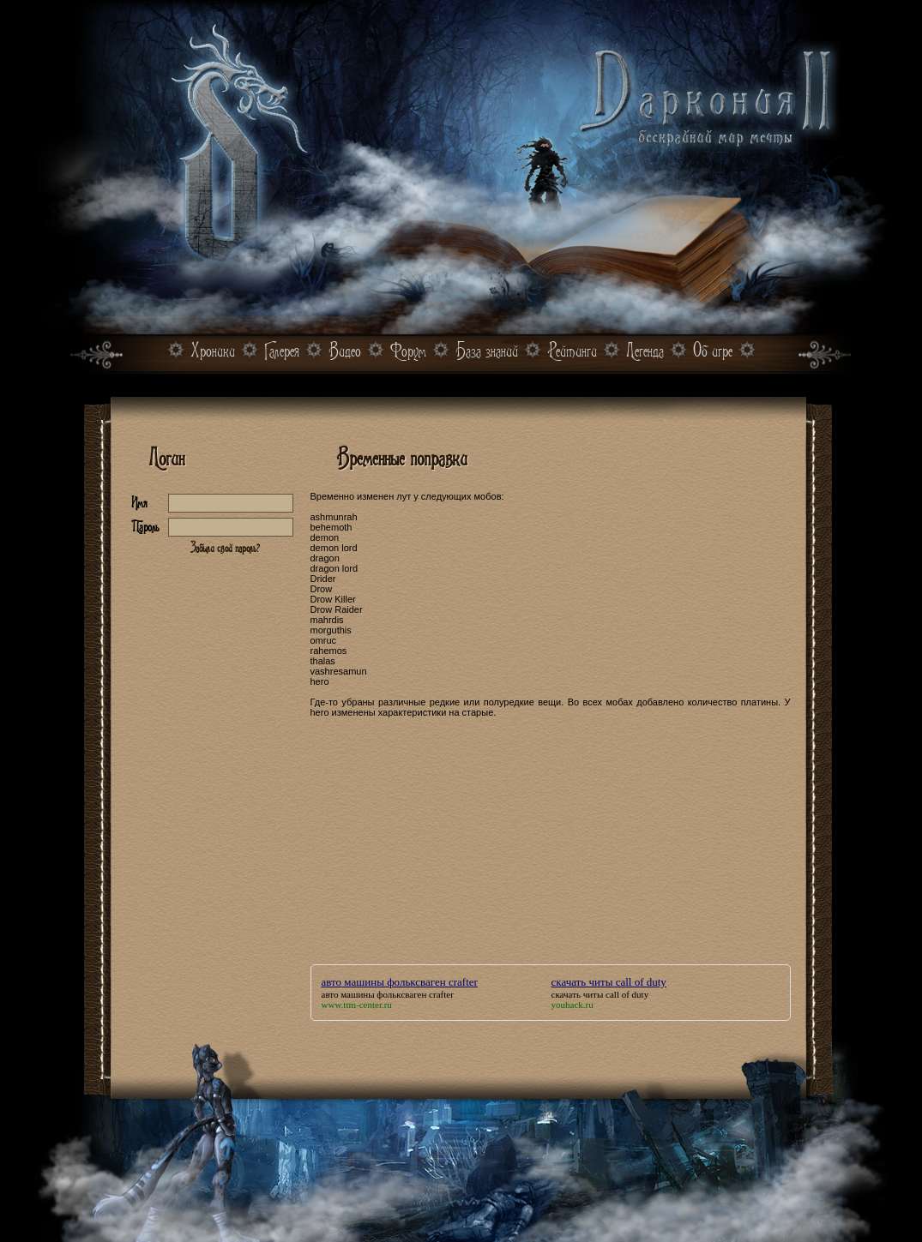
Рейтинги (572, 351)
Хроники (212, 351)
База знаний (486, 351)
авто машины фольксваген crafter (400, 981)
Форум (408, 351)
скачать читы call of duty (608, 981)
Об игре (712, 351)
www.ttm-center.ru (357, 1004)
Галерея (281, 351)
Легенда (645, 351)
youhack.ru (572, 1004)
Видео (344, 351)
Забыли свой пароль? (225, 548)
